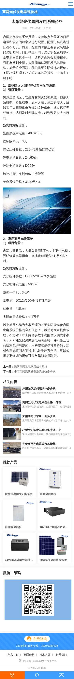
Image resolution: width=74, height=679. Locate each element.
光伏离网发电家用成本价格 (30, 366)
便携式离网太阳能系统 (19, 494)
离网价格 (29, 654)
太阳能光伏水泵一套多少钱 (38, 416)
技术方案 (45, 654)
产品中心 (12, 654)
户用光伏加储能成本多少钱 (38, 388)
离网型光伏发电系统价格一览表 (41, 402)
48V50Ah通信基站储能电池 (56, 527)
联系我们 (61, 654)
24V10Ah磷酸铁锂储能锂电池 (23, 560)
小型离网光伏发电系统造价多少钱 (34, 371)
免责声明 (51, 661)
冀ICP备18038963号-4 (32, 661)
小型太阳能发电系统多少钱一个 (41, 430)
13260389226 (49, 645)
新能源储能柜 (13, 527)
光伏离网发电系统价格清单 (38, 443)
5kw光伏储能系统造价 (53, 560)
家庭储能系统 (48, 494)
